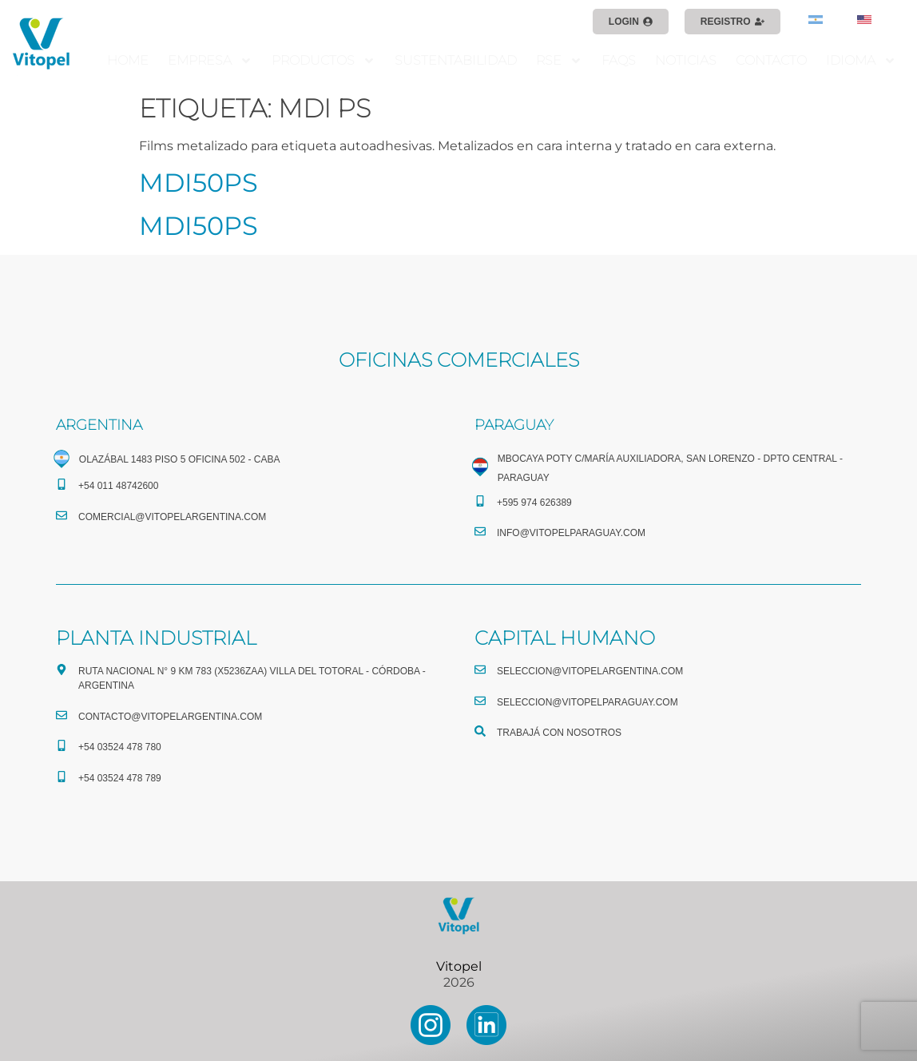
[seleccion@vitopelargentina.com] (480, 669)
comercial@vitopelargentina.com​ (172, 517)
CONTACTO (771, 60)
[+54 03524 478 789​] (61, 776)
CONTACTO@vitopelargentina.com (170, 716)
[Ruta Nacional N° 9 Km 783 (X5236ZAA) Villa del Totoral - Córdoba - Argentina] (61, 669)
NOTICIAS (686, 60)
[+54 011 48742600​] (61, 484)
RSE (559, 60)
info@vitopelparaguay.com (571, 532)
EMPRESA (210, 60)
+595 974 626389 (534, 502)
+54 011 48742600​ (118, 485)
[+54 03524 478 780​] (61, 745)
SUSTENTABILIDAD (456, 60)
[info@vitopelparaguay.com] (480, 531)
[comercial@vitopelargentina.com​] (61, 515)
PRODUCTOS (323, 60)
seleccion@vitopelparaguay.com (587, 702)
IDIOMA (861, 60)
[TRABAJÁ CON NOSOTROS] (480, 731)
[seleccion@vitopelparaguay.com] (480, 700)
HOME (128, 60)
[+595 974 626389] (480, 501)
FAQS (618, 60)
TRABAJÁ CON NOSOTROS (559, 732)
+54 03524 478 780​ (119, 747)
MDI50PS (198, 182)
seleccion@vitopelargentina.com (590, 671)
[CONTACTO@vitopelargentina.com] (61, 715)
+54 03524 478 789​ (119, 778)
